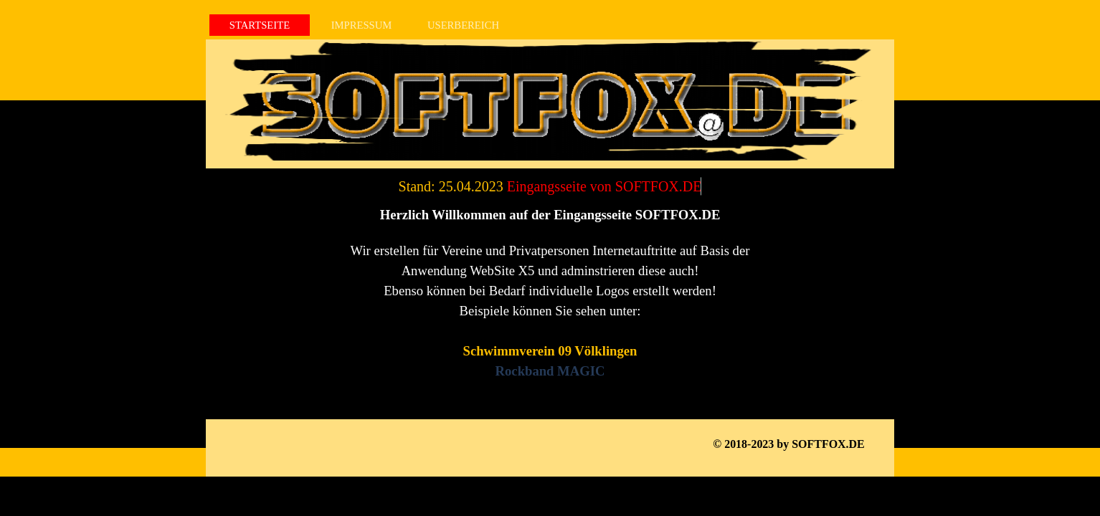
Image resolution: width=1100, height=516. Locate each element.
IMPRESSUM (361, 25)
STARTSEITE (259, 25)
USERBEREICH (463, 25)
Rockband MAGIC (550, 370)
